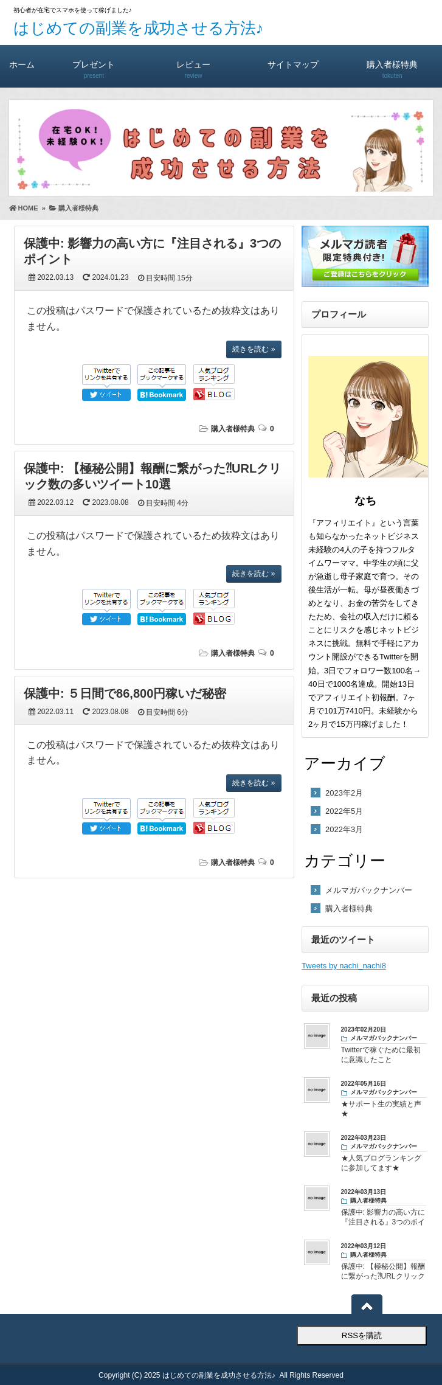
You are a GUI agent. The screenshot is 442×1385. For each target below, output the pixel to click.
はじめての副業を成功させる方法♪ (138, 28)
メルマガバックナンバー (368, 890)
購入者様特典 (392, 64)
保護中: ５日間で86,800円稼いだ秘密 (125, 693)
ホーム (22, 64)
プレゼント (94, 64)
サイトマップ (293, 64)
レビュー (193, 64)
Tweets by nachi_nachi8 (344, 965)
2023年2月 (344, 792)
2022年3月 (344, 829)
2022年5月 (344, 811)
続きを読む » (253, 349)
